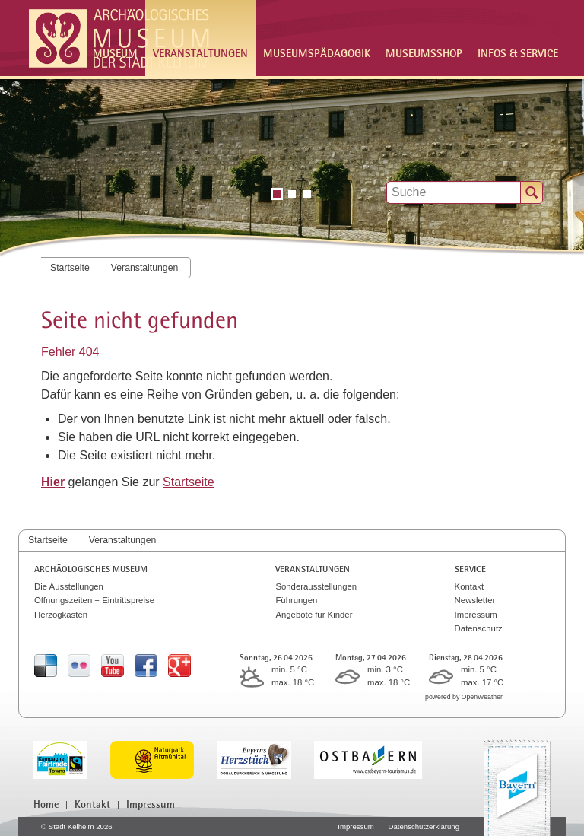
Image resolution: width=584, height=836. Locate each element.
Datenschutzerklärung (424, 826)
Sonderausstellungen (316, 586)
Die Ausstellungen (68, 586)
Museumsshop (424, 52)
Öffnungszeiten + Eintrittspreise (94, 600)
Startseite (70, 267)
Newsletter (475, 600)
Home (46, 804)
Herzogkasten (60, 614)
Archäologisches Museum (91, 569)
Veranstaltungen (145, 267)
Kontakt (469, 586)
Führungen (296, 600)
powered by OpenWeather (464, 697)
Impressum (476, 614)
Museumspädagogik (316, 52)
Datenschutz (479, 628)
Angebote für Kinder (313, 614)
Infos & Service (518, 52)
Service (470, 569)
